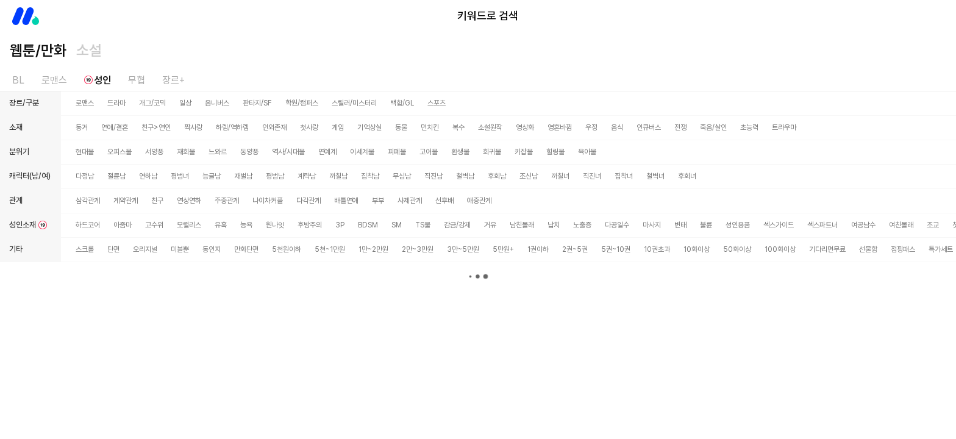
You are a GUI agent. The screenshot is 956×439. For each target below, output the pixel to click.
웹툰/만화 (38, 50)
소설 (89, 50)
